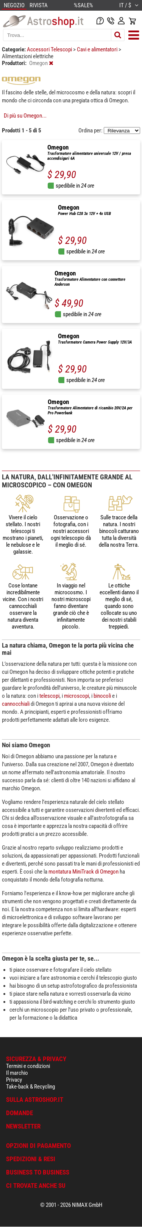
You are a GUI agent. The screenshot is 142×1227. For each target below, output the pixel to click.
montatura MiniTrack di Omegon (83, 871)
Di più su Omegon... (25, 115)
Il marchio (17, 1072)
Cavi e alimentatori (98, 49)
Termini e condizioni (28, 1066)
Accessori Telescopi (50, 49)
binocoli (102, 695)
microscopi (76, 695)
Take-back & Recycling (30, 1086)
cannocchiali (16, 703)
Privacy (14, 1079)
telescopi (49, 695)
